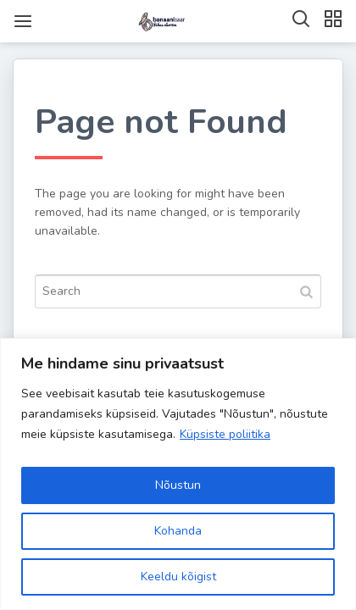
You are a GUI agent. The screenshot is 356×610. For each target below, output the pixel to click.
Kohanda (178, 531)
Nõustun (178, 485)
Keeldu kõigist (178, 576)
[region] (178, 474)
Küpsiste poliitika (225, 434)
